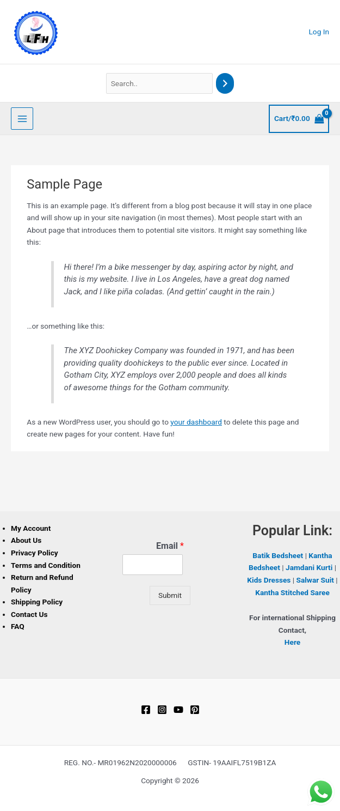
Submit (170, 595)
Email (170, 546)
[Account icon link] (319, 32)
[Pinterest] (195, 710)
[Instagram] (162, 710)
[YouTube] (178, 710)
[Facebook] (146, 710)
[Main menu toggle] (22, 118)
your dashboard (196, 421)
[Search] (225, 83)
